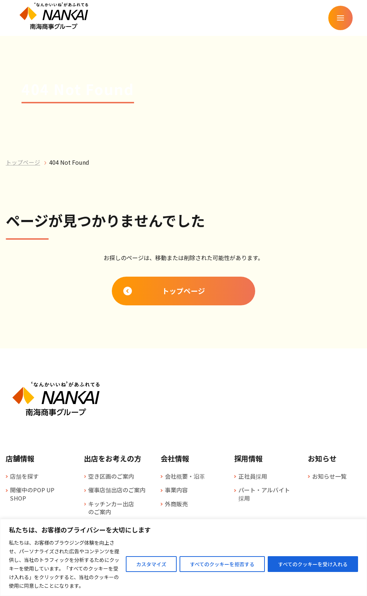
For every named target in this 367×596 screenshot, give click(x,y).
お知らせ (322, 459)
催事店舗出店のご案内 (117, 490)
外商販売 (176, 504)
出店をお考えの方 (112, 459)
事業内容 (176, 490)
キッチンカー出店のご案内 (111, 508)
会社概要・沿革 (185, 476)
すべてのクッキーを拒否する (222, 564)
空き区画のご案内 (111, 476)
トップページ (23, 162)
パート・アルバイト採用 (264, 494)
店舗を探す (24, 476)
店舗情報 (20, 459)
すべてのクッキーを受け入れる (313, 564)
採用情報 (248, 459)
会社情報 (175, 459)
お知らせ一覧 (329, 476)
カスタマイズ (151, 564)
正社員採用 (252, 476)
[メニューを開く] (340, 18)
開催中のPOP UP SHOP (32, 494)
